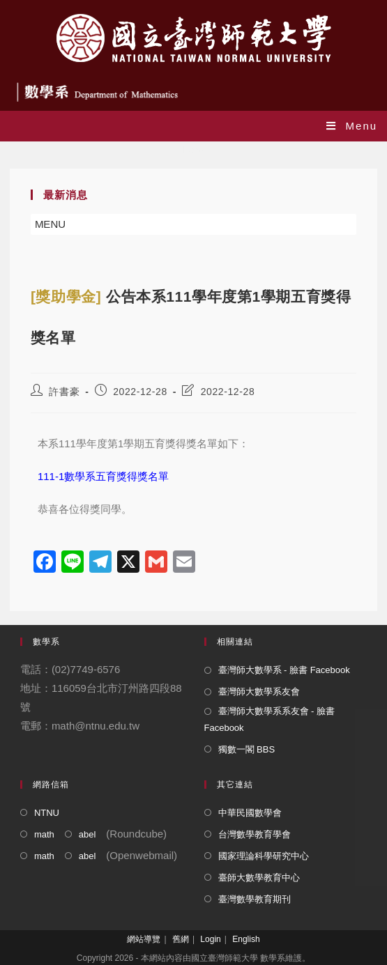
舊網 (180, 939)
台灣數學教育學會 (254, 834)
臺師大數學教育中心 (259, 877)
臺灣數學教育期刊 (254, 899)
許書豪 (64, 391)
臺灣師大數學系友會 (259, 691)
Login (210, 939)
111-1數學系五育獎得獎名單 (103, 476)
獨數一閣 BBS (246, 749)
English (245, 939)
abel (87, 834)
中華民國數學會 (250, 813)
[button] (50, 224)
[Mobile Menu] (351, 126)
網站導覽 (143, 939)
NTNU (46, 813)
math (44, 834)
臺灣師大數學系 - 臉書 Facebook (284, 670)
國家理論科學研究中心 (263, 856)
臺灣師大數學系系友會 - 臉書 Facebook (269, 719)
